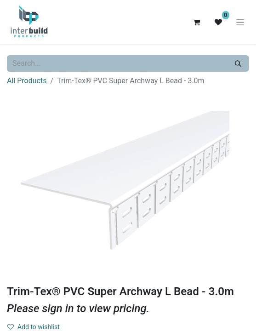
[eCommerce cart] (196, 22)
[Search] (238, 63)
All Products (26, 80)
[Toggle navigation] (240, 22)
